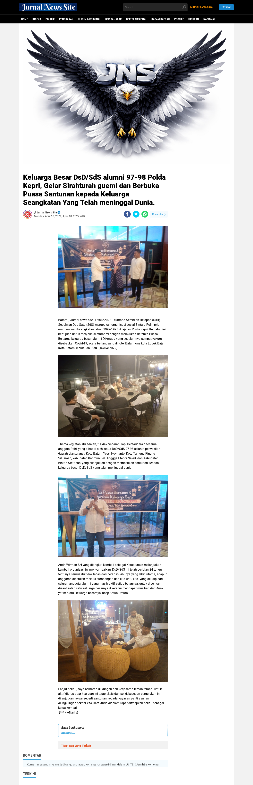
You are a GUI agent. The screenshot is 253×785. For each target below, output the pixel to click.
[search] (155, 7)
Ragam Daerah (160, 19)
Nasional (209, 19)
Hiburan (193, 19)
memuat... (68, 733)
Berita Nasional (136, 19)
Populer (226, 7)
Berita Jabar (113, 19)
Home (24, 19)
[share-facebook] (127, 214)
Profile (179, 19)
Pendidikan (66, 19)
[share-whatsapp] (144, 214)
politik (50, 19)
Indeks (36, 19)
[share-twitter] (136, 214)
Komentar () (159, 214)
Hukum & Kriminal (89, 19)
